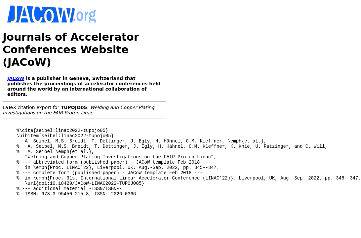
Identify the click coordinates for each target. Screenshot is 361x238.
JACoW (15, 78)
